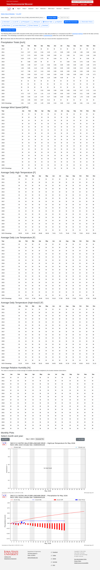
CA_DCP (18, 14)
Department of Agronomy (10, 558)
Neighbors (58, 22)
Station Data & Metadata (8, 14)
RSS (53, 565)
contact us (74, 4)
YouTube (54, 562)
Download (44, 26)
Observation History (86, 22)
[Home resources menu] (14, 9)
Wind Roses (6, 26)
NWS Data (51, 8)
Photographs (25, 22)
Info (37, 8)
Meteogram (36, 22)
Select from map (64, 17)
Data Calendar (33, 26)
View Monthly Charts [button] (8, 30)
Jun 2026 (80, 439)
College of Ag (7, 556)
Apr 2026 (5, 439)
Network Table (47, 22)
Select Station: (5, 17)
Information (6, 22)
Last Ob (15, 22)
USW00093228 (48, 35)
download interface (77, 33)
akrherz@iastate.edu (33, 557)
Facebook (54, 552)
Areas (24, 8)
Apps (18, 8)
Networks (43, 8)
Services (58, 8)
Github (53, 558)
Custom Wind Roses (19, 26)
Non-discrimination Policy (80, 559)
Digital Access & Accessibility (81, 563)
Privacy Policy (77, 561)
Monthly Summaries (71, 22)
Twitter (53, 555)
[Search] (82, 1)
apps (90, 4)
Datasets (30, 8)
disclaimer (84, 4)
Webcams (66, 8)
